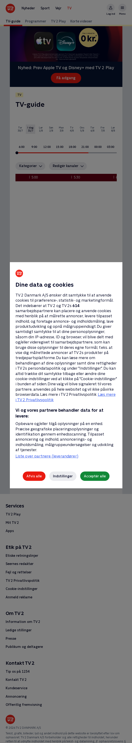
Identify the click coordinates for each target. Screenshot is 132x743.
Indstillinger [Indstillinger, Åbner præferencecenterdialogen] (63, 476)
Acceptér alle (95, 476)
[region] (66, 371)
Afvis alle (34, 476)
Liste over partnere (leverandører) (46, 456)
